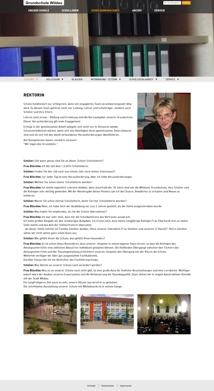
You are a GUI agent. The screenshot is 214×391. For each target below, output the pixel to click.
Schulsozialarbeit (141, 79)
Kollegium (53, 79)
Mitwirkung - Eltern (104, 79)
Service (170, 79)
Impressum (125, 386)
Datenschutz (107, 386)
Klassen (77, 79)
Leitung (29, 79)
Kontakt (91, 386)
